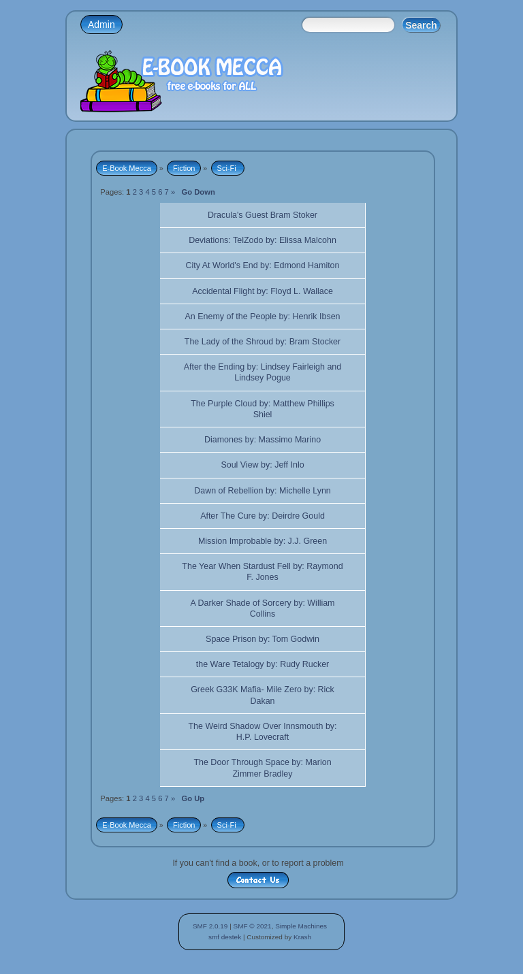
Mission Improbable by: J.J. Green (262, 541)
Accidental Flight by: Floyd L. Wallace (262, 291)
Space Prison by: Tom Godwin (262, 639)
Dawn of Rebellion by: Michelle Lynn (262, 491)
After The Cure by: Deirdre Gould (262, 516)
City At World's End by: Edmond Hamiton (263, 265)
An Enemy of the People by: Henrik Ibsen (262, 316)
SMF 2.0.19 (210, 926)
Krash (302, 937)
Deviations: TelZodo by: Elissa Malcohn (262, 240)
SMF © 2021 (253, 926)
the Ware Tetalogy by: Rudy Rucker (262, 664)
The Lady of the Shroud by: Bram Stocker (262, 341)
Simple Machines (301, 926)
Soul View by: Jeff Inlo (262, 465)
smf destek (224, 937)
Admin (101, 24)
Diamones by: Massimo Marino (262, 439)
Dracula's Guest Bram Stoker (262, 215)
